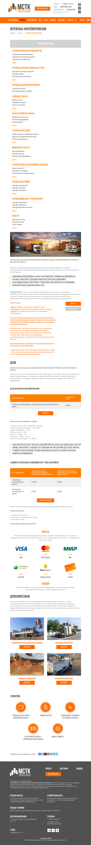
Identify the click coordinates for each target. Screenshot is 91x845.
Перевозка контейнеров (21, 76)
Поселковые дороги (20, 139)
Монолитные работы (21, 148)
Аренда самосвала (19, 190)
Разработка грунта (19, 102)
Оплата (70, 20)
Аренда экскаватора (20, 185)
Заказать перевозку (45, 500)
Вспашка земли (18, 222)
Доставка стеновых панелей (23, 71)
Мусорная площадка (20, 171)
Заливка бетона (18, 154)
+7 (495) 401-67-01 (53, 819)
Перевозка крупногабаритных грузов (28, 68)
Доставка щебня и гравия (22, 91)
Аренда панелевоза (19, 202)
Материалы (13, 20)
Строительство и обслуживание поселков (30, 165)
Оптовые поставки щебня (64, 679)
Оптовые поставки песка (27, 679)
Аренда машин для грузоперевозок (27, 199)
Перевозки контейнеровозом (23, 57)
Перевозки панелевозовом (22, 54)
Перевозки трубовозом (21, 59)
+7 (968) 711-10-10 (67, 4)
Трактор (15, 216)
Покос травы (17, 224)
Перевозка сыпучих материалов (26, 85)
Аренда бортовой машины (22, 207)
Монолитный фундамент (21, 156)
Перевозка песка (18, 89)
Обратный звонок (42, 9)
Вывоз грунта (17, 100)
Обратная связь (73, 309)
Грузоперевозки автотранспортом (27, 51)
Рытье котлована (18, 105)
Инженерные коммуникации (23, 173)
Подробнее (27, 647)
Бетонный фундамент (20, 120)
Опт (40, 20)
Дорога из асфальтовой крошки (24, 137)
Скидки (53, 20)
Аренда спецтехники (21, 182)
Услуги (22, 20)
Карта (82, 20)
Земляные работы (20, 96)
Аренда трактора (18, 188)
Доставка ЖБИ (17, 74)
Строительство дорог (21, 131)
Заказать (73, 304)
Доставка (61, 20)
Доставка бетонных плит (64, 643)
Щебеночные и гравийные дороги (25, 134)
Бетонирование (18, 151)
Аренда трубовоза (19, 205)
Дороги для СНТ (18, 168)
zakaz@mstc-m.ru (66, 7)
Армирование (17, 122)
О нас (76, 23)
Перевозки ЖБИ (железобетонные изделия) (27, 643)
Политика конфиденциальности (54, 840)
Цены (46, 20)
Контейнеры (32, 20)
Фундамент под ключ (20, 117)
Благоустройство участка (23, 113)
